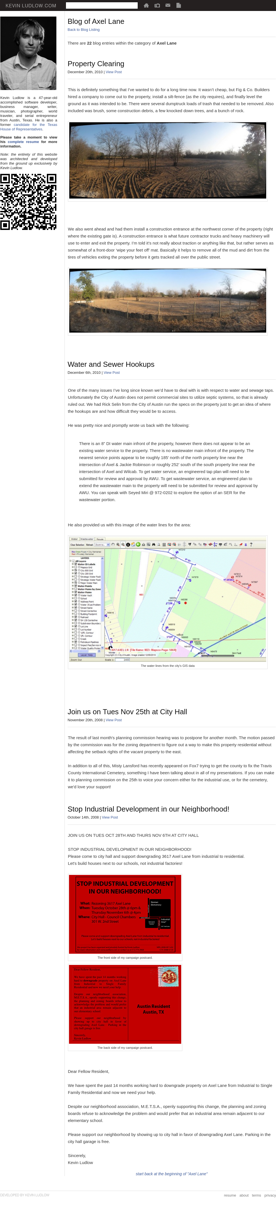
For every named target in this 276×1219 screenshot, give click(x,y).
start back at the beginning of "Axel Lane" (172, 1174)
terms (256, 1195)
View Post (114, 72)
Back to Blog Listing (84, 29)
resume (230, 1195)
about (244, 1195)
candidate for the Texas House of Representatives (28, 127)
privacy (270, 1195)
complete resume (23, 142)
